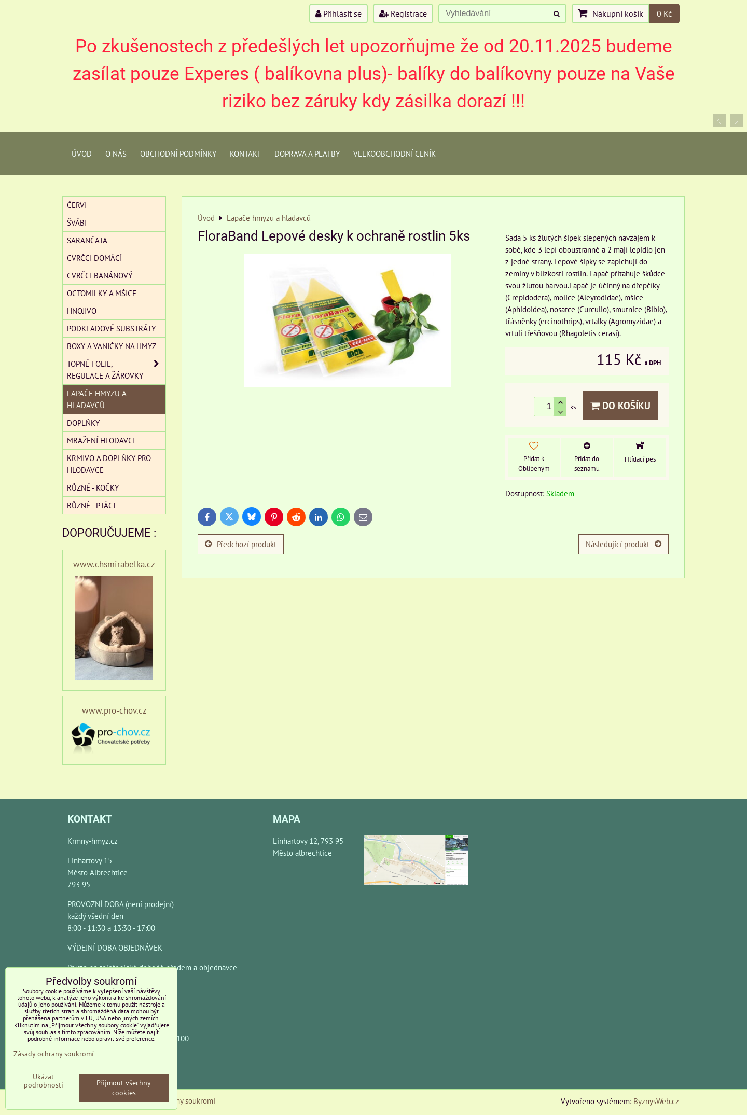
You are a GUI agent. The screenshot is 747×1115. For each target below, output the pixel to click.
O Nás (116, 153)
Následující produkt (623, 544)
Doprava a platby (307, 153)
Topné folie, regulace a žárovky (116, 369)
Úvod (82, 153)
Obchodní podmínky (178, 153)
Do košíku (620, 405)
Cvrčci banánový (99, 275)
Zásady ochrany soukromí (53, 1053)
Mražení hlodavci (101, 440)
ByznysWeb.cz (656, 1101)
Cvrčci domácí (94, 258)
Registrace (403, 13)
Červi (77, 205)
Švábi (77, 222)
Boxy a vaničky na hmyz (111, 346)
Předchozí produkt (240, 544)
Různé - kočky (93, 487)
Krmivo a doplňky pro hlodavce (109, 464)
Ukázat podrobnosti (43, 1080)
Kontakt (245, 153)
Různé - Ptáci (91, 505)
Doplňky (83, 422)
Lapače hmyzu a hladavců (97, 399)
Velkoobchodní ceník (394, 153)
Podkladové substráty (111, 328)
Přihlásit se (338, 13)
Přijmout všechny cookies (123, 1087)
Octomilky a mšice (101, 293)
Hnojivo (81, 310)
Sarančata (87, 240)
